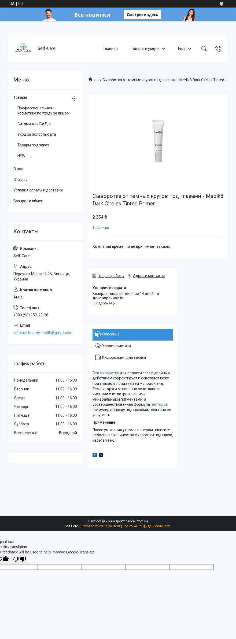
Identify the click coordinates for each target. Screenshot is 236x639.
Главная (111, 48)
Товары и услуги (145, 48)
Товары (20, 97)
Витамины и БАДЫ (34, 124)
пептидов (159, 404)
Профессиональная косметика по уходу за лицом (43, 111)
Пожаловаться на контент (100, 526)
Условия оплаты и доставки (38, 190)
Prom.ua (142, 521)
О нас (18, 169)
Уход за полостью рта (36, 134)
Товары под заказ (33, 145)
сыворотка (109, 373)
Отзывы (20, 180)
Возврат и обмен (28, 201)
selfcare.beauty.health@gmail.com (42, 333)
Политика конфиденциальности (147, 526)
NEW (21, 156)
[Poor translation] (19, 559)
